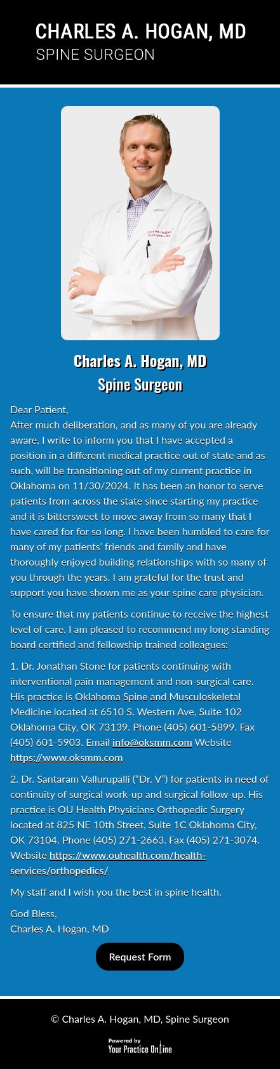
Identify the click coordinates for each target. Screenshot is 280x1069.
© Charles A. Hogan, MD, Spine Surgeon (140, 1019)
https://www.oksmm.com (66, 757)
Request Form (140, 956)
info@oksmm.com (152, 742)
